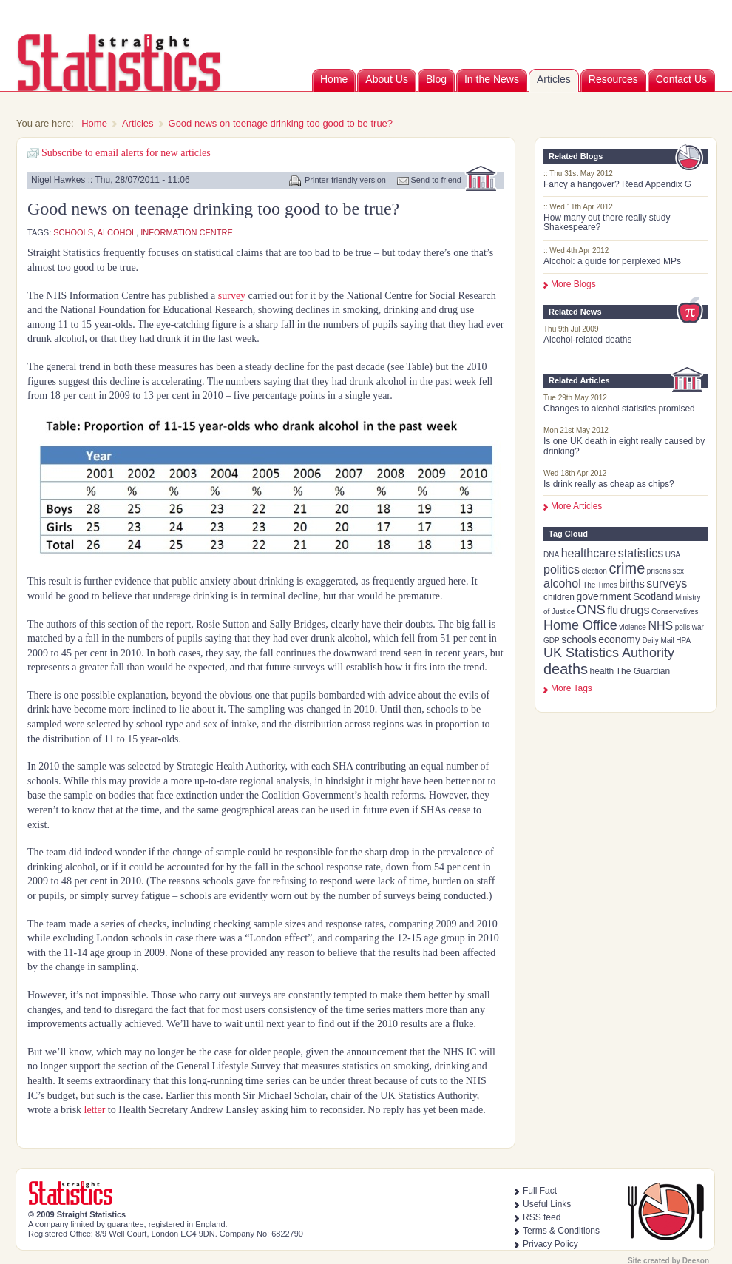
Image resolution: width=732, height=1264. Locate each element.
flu (612, 610)
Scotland (653, 596)
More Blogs (573, 284)
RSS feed (541, 1217)
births (631, 584)
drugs (635, 610)
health (602, 671)
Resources (613, 79)
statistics (640, 553)
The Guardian (643, 671)
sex (679, 571)
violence (632, 627)
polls (683, 627)
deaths (565, 669)
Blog (436, 79)
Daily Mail (658, 640)
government (604, 596)
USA (673, 555)
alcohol (562, 583)
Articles (554, 79)
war (698, 627)
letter (95, 1109)
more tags (571, 688)
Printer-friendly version (345, 179)
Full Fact (540, 1191)
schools (578, 639)
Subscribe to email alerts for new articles (126, 152)
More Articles (576, 506)
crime (627, 568)
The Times (600, 585)
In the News (491, 79)
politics (561, 569)
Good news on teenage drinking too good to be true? (281, 123)
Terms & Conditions (561, 1231)
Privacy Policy (550, 1244)
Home (334, 79)
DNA (551, 555)
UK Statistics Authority (608, 652)
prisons (659, 571)
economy (619, 639)
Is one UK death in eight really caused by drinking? (624, 446)
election (593, 571)
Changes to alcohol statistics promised (619, 408)
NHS (660, 625)
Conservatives (674, 612)
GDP (551, 640)
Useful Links (547, 1204)
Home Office (580, 625)
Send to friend (436, 179)
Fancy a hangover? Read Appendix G (617, 184)
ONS (591, 609)
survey (231, 295)
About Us (386, 79)
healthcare (589, 553)
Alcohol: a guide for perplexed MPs (612, 261)
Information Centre (186, 232)
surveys (666, 583)
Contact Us (681, 79)
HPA (683, 640)
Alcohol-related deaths (587, 340)
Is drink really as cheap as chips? (608, 484)
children (559, 597)
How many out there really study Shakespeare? (606, 222)
